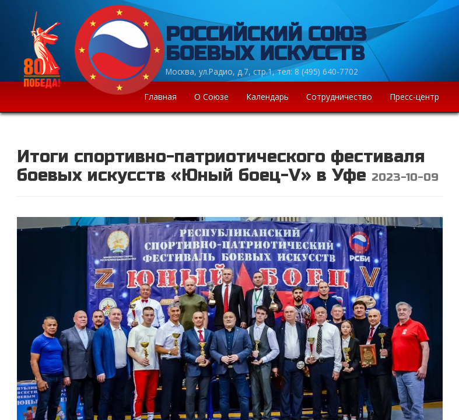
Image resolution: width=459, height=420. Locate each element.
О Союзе (211, 96)
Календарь (267, 96)
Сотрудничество (339, 96)
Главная (160, 96)
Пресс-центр (414, 96)
